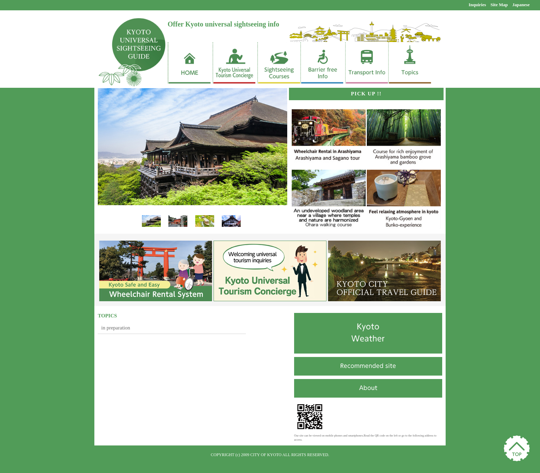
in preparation (115, 327)
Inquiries (477, 4)
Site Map (499, 4)
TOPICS (107, 315)
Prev (151, 225)
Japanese (521, 4)
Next (236, 225)
